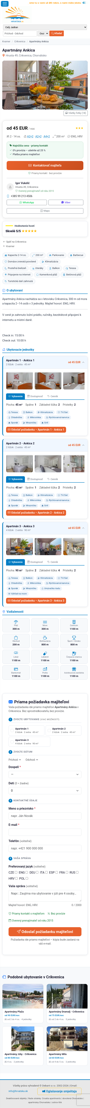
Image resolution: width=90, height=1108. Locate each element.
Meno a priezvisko (22, 808)
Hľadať (56, 33)
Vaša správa (23, 886)
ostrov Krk (57, 1102)
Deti (19, 783)
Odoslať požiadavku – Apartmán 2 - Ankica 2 (36, 512)
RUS (74, 872)
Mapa (45, 210)
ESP (53, 872)
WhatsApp (27, 202)
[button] (45, 229)
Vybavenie (15, 396)
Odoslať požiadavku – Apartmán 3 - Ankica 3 (36, 600)
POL (23, 878)
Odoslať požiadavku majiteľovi (45, 931)
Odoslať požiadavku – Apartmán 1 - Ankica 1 (36, 429)
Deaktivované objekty (16, 1098)
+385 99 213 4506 (19, 196)
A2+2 (30, 136)
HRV (13, 878)
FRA (63, 872)
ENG (23, 872)
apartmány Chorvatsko (39, 1102)
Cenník (52, 396)
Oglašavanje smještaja (59, 1091)
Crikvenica (19, 41)
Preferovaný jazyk (27, 866)
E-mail (14, 825)
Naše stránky (34, 1098)
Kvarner (6, 41)
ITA (43, 872)
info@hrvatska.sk (18, 1091)
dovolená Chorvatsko (72, 1098)
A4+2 (47, 136)
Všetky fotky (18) (75, 113)
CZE (13, 872)
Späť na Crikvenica (14, 241)
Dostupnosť (35, 396)
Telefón (20, 841)
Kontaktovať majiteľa (44, 165)
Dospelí (15, 767)
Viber (65, 202)
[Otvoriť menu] (5, 4)
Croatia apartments (51, 1098)
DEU (33, 872)
